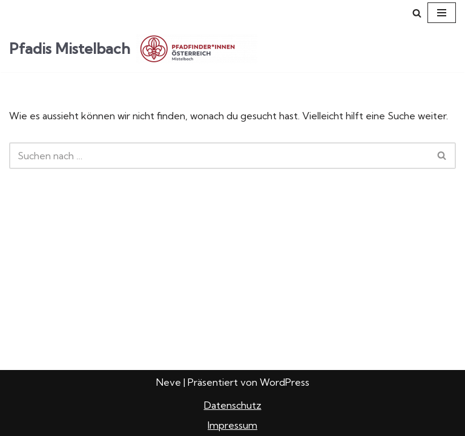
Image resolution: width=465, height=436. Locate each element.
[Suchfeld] (416, 13)
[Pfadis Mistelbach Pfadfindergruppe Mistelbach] (133, 49)
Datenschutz (233, 405)
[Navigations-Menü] (441, 12)
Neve (168, 382)
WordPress (284, 382)
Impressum (232, 425)
